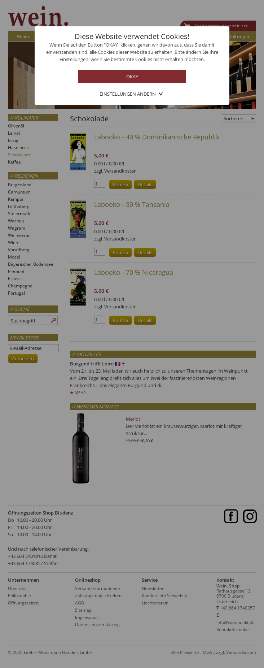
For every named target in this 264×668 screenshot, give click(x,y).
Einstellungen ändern (128, 94)
